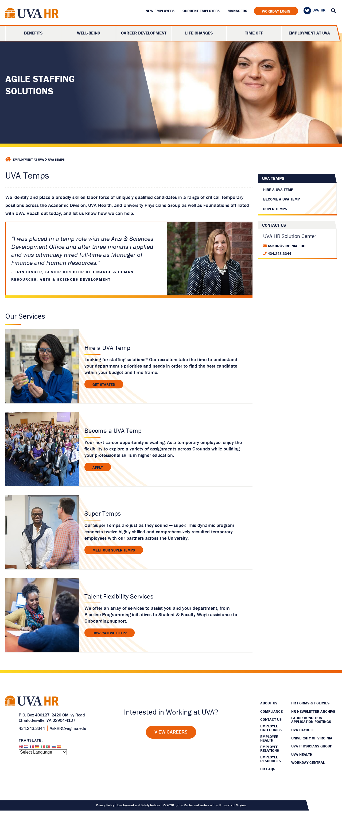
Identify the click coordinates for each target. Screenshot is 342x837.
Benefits (33, 33)
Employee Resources (270, 759)
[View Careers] (171, 732)
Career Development (143, 33)
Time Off (254, 33)
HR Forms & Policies (310, 703)
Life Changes (199, 33)
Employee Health (269, 738)
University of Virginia (311, 738)
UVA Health (301, 754)
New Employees (160, 10)
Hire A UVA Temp (278, 189)
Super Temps (275, 209)
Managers (237, 10)
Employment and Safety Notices (138, 805)
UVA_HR (314, 10)
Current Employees (201, 10)
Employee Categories (271, 728)
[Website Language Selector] (43, 752)
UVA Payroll (302, 730)
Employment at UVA (309, 33)
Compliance (271, 711)
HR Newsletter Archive (313, 711)
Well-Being (88, 33)
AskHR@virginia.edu (286, 246)
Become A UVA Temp (281, 199)
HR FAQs (267, 769)
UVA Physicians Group (311, 746)
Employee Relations (269, 748)
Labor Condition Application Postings (311, 719)
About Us (268, 703)
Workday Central (308, 762)
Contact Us (271, 719)
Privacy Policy (105, 805)
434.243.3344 (279, 253)
